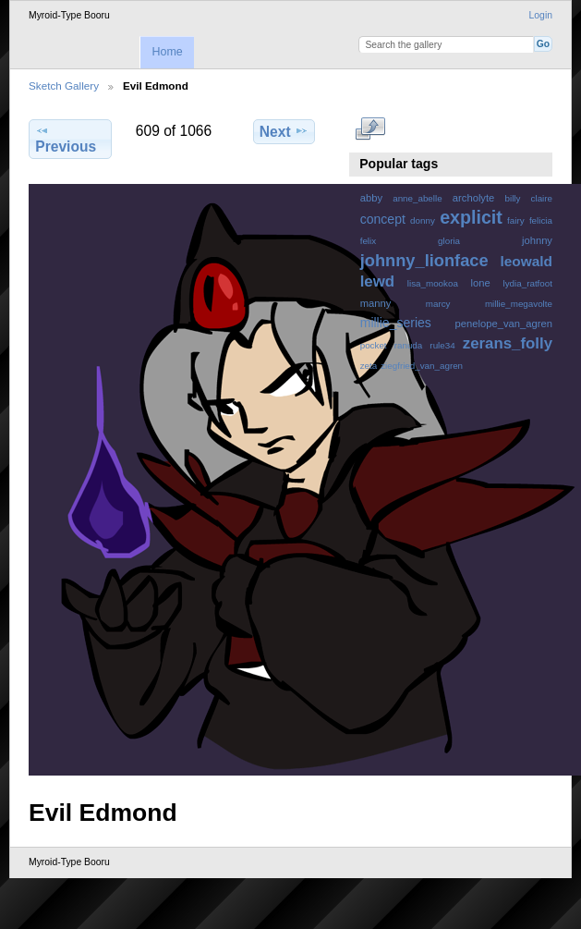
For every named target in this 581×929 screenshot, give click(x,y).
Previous (65, 138)
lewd (377, 281)
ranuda (408, 345)
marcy (438, 304)
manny (376, 303)
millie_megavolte (518, 304)
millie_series (395, 322)
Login (540, 15)
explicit (471, 217)
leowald (526, 261)
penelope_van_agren (503, 323)
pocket (373, 345)
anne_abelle (417, 198)
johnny (537, 240)
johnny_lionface (424, 260)
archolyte (474, 197)
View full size (370, 129)
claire (541, 198)
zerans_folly (507, 343)
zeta (369, 366)
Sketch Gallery (64, 85)
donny (422, 220)
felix (368, 241)
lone (480, 282)
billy (513, 198)
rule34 (442, 345)
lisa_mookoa (432, 283)
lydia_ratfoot (527, 283)
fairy (516, 220)
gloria (449, 241)
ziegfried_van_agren (422, 366)
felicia (540, 220)
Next (284, 131)
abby (371, 197)
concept (382, 219)
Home (166, 51)
